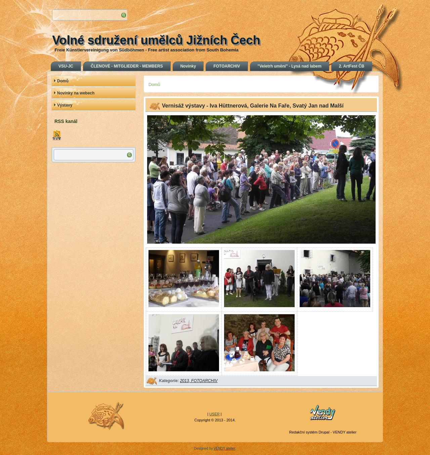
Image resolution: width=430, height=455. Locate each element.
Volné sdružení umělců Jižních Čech (156, 40)
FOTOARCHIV (226, 66)
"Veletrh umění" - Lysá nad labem (289, 66)
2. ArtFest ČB (351, 66)
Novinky (188, 66)
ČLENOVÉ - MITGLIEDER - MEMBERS (127, 66)
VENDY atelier (224, 448)
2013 (184, 380)
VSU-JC (65, 66)
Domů (63, 81)
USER (214, 414)
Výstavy (64, 105)
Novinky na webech (75, 93)
